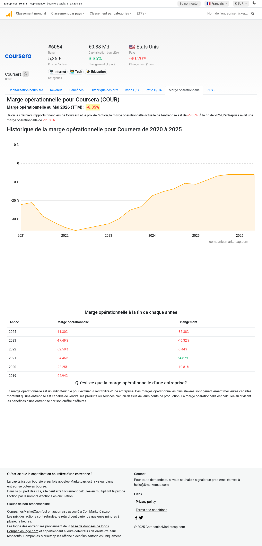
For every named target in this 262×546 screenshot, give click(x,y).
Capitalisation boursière (26, 90)
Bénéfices (76, 90)
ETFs (140, 13)
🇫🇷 (216, 4)
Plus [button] (210, 90)
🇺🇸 (144, 47)
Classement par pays (66, 13)
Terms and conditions (151, 510)
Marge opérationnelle (184, 90)
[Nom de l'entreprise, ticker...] (230, 13)
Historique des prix (104, 90)
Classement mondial (31, 13)
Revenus (56, 90)
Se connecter (189, 4)
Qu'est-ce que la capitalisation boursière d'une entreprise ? (49, 474)
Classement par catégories (109, 13)
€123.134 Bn (74, 3)
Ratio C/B (132, 90)
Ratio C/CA (154, 90)
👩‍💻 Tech (76, 72)
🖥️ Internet (58, 72)
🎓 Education (96, 72)
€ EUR (239, 4)
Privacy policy (146, 502)
